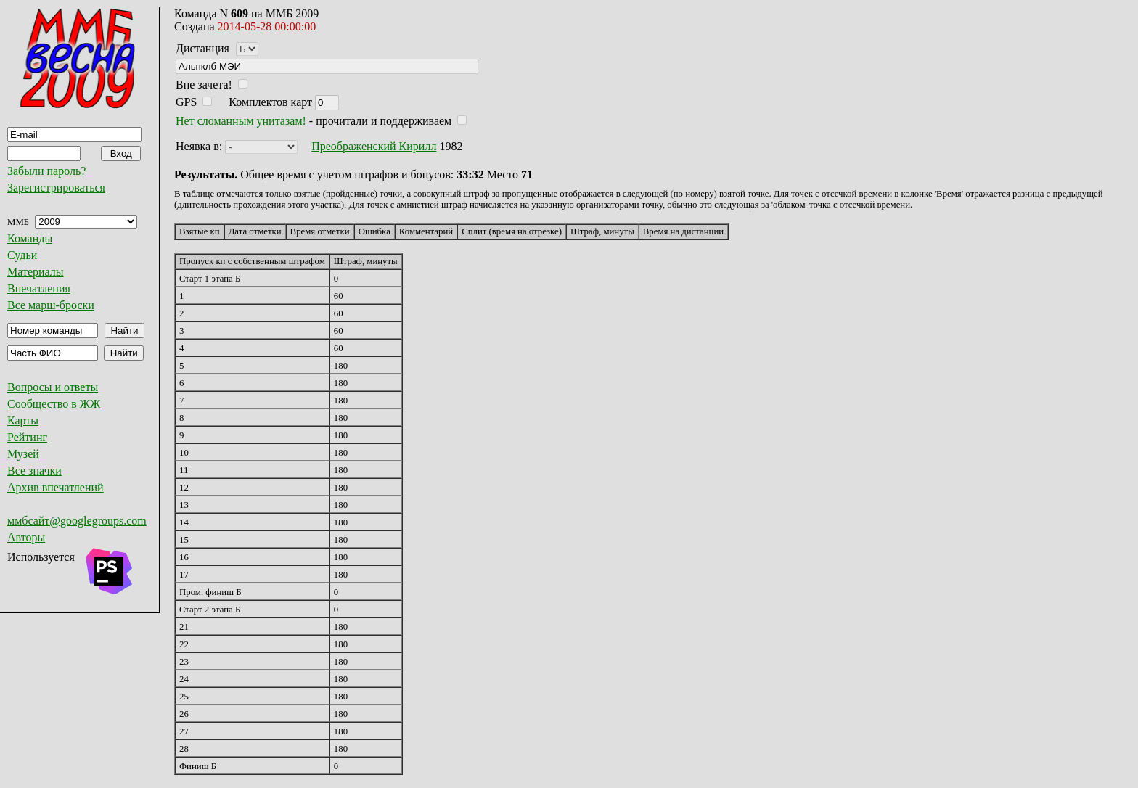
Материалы (35, 272)
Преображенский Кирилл (373, 146)
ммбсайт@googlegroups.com (77, 520)
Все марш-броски (50, 305)
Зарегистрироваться (56, 187)
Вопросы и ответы (52, 387)
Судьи (22, 255)
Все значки (34, 470)
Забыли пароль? (46, 171)
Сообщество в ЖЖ (53, 404)
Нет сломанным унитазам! (241, 121)
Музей (23, 454)
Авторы (26, 537)
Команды (29, 238)
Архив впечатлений (55, 487)
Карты (22, 420)
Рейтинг (27, 437)
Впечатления (38, 288)
